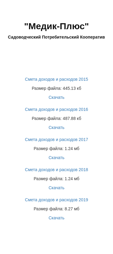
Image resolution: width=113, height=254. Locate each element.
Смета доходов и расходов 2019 (56, 199)
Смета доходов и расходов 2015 (56, 79)
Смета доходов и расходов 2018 (56, 169)
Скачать (56, 97)
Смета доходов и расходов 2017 (56, 139)
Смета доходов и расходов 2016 (56, 109)
